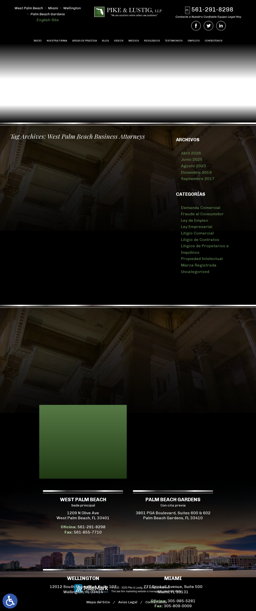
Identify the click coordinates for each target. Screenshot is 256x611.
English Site (47, 20)
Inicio (38, 40)
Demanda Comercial (200, 207)
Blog (105, 40)
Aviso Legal (127, 602)
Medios (133, 40)
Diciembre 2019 (196, 172)
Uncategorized (195, 271)
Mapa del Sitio (98, 602)
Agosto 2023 (193, 166)
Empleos (194, 40)
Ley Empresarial (196, 226)
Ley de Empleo (194, 220)
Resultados (152, 40)
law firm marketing (126, 591)
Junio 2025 (191, 159)
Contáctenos (213, 40)
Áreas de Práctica (84, 40)
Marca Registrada (198, 265)
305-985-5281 (18, 600)
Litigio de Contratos (200, 239)
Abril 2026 (191, 153)
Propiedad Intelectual (202, 258)
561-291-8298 (212, 9)
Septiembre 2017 (197, 178)
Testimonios (174, 40)
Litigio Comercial (197, 233)
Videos (119, 40)
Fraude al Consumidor (202, 214)
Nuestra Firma (57, 40)
